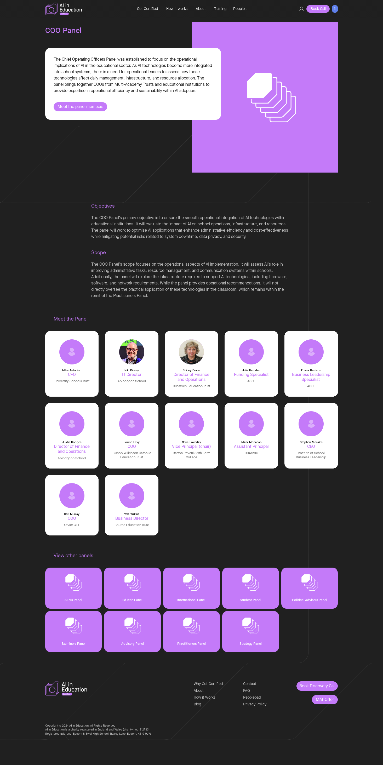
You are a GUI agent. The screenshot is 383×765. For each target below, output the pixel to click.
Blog (197, 704)
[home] (80, 9)
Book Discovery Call (317, 686)
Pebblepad (252, 697)
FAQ (246, 690)
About (201, 8)
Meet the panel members (80, 106)
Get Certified (147, 8)
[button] (240, 9)
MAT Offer (325, 699)
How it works (176, 8)
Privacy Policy (254, 704)
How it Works (204, 697)
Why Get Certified (208, 683)
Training (220, 8)
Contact (249, 683)
